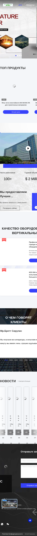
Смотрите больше (23, 381)
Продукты (30, 5)
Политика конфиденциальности (12, 534)
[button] (15, 344)
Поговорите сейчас (10, 208)
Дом (20, 5)
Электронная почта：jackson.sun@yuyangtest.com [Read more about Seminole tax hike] (18, 508)
